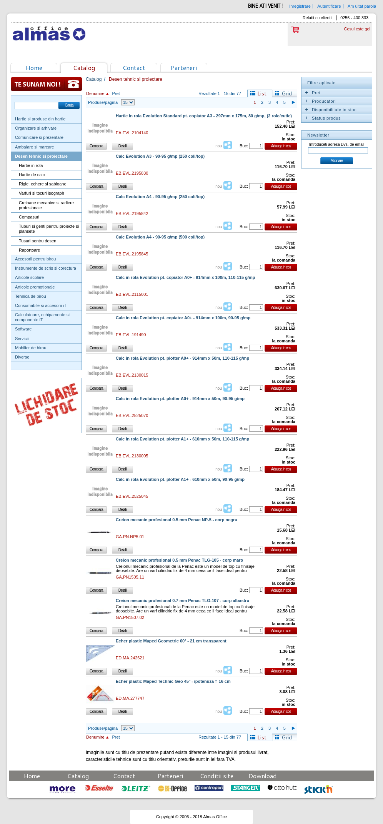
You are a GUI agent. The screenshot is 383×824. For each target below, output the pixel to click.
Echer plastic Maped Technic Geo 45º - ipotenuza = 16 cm (173, 681)
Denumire (95, 93)
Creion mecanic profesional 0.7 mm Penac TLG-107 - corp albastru (182, 601)
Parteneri (184, 67)
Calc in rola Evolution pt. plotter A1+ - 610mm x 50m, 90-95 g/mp (180, 479)
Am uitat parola (362, 6)
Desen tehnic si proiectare (41, 156)
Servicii (21, 338)
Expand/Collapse (306, 93)
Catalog (84, 67)
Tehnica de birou (30, 296)
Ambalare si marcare (34, 147)
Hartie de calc (32, 174)
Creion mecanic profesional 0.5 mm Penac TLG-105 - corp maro (179, 560)
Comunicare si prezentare (39, 137)
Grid (286, 93)
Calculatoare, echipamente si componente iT (42, 317)
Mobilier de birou (30, 347)
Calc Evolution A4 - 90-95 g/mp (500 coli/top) (160, 237)
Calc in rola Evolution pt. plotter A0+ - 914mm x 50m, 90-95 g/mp (180, 399)
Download (262, 775)
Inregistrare (300, 6)
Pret (116, 93)
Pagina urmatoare (293, 102)
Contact (134, 67)
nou (218, 146)
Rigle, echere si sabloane (43, 184)
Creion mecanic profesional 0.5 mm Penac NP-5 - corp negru (176, 520)
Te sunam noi (46, 84)
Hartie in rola (31, 165)
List (261, 93)
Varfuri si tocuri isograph (41, 193)
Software (23, 329)
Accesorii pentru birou (35, 259)
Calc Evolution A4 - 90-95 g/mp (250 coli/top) (160, 197)
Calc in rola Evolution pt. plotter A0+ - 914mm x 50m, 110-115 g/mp (182, 358)
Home (34, 67)
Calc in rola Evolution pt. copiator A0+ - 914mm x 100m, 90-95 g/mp (183, 318)
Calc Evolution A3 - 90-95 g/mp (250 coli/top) (160, 156)
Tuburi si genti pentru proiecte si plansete (49, 229)
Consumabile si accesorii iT (41, 305)
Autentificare (329, 6)
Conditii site (216, 775)
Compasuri (29, 217)
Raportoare (29, 250)
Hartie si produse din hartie (40, 119)
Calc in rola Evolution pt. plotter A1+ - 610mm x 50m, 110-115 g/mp (182, 439)
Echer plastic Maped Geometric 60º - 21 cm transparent (171, 641)
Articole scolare (29, 277)
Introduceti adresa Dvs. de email (336, 144)
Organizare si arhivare (36, 128)
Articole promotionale (35, 287)
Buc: (244, 145)
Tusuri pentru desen (37, 241)
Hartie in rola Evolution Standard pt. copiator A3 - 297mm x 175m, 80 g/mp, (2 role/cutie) (204, 116)
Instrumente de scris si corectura (45, 268)
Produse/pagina (103, 102)
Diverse (22, 357)
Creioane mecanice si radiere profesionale (46, 205)
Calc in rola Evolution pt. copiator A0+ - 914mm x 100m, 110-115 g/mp (185, 277)
